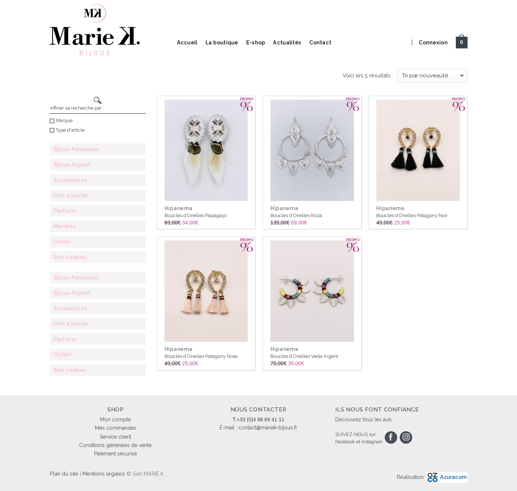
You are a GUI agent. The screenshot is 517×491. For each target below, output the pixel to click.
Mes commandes (115, 428)
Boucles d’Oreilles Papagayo (196, 215)
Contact (320, 42)
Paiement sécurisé (115, 454)
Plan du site (64, 473)
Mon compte (115, 419)
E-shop (255, 42)
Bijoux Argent (71, 164)
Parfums (64, 211)
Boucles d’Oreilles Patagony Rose (201, 356)
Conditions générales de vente (115, 445)
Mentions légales (103, 473)
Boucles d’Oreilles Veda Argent (304, 356)
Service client (115, 437)
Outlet (62, 241)
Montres (64, 226)
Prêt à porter (71, 195)
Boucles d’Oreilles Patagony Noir (412, 215)
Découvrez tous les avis (363, 419)
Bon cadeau (69, 257)
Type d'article (67, 130)
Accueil (187, 42)
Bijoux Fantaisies (76, 149)
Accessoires (70, 180)
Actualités (287, 42)
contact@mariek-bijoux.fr (268, 427)
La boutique (222, 42)
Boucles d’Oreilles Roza (296, 215)
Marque (61, 120)
